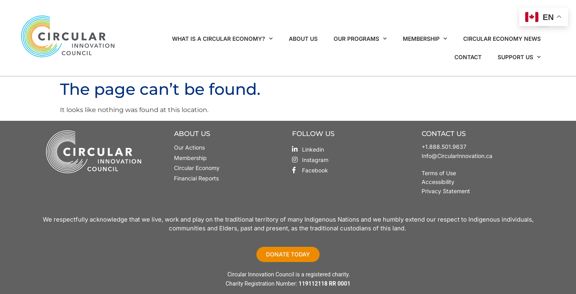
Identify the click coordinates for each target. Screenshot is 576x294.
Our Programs (360, 39)
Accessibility (438, 181)
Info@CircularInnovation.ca (457, 155)
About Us (303, 38)
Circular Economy (197, 167)
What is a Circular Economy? (222, 39)
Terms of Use (440, 173)
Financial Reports (196, 178)
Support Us (519, 57)
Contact (468, 57)
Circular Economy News (502, 38)
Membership (425, 39)
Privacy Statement (446, 191)
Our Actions (189, 147)
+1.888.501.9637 (444, 146)
